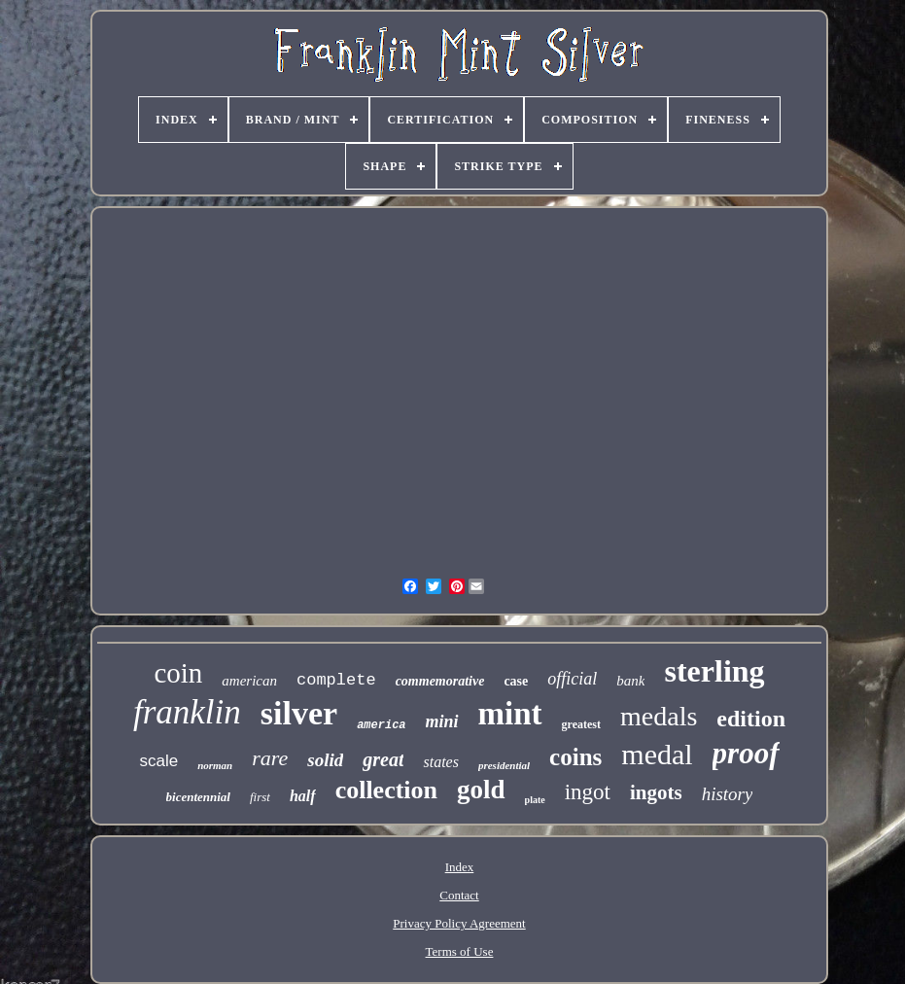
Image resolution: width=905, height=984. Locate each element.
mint (510, 713)
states (440, 762)
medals (658, 716)
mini (442, 721)
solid (325, 760)
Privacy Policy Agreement (459, 923)
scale (158, 761)
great (383, 759)
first (260, 797)
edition (750, 718)
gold (481, 789)
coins (575, 757)
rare (270, 758)
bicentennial (198, 797)
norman (214, 765)
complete (336, 680)
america (381, 725)
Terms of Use (460, 951)
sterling (714, 670)
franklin (187, 712)
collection (386, 790)
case (516, 681)
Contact (458, 895)
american (249, 680)
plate (535, 799)
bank (630, 680)
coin (178, 672)
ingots (656, 792)
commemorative (440, 681)
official (572, 678)
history (727, 794)
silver (299, 713)
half (303, 796)
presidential (504, 765)
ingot (587, 792)
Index (459, 867)
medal (656, 754)
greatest (581, 724)
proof (746, 753)
